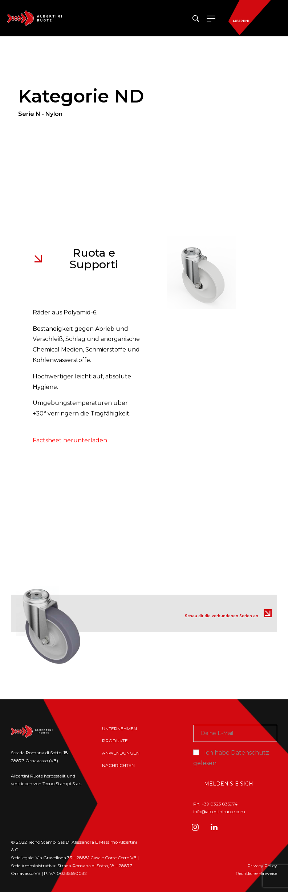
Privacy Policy (262, 865)
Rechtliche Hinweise (256, 873)
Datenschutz (250, 752)
